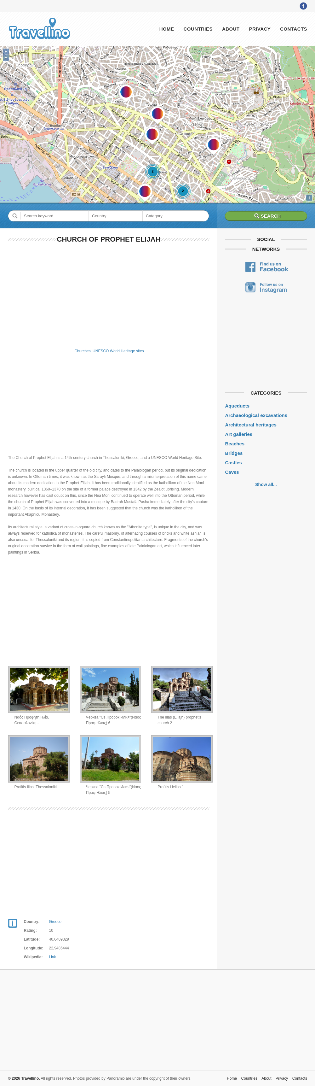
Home (166, 29)
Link (52, 957)
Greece (55, 921)
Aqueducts (237, 405)
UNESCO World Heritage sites (118, 351)
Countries (197, 29)
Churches (82, 351)
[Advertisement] (108, 294)
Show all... (266, 484)
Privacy (260, 29)
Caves (232, 472)
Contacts (293, 29)
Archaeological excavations (256, 415)
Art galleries (239, 434)
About (231, 29)
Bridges (234, 453)
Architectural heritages (251, 424)
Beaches (235, 443)
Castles (233, 462)
